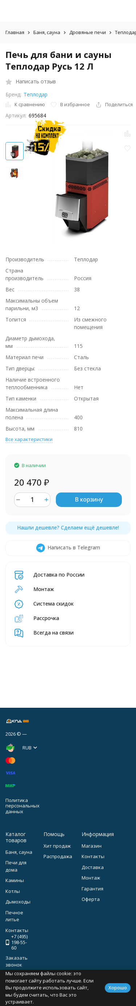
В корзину (89, 499)
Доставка (93, 867)
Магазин (92, 846)
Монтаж (91, 877)
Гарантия (92, 888)
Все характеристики (29, 439)
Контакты (93, 856)
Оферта (91, 899)
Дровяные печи (87, 32)
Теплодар (36, 94)
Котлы (12, 891)
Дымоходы (17, 901)
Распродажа (58, 856)
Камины (14, 880)
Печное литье (14, 916)
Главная (14, 32)
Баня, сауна (46, 32)
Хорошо (117, 987)
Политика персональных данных (22, 806)
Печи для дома (15, 866)
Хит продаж (57, 846)
